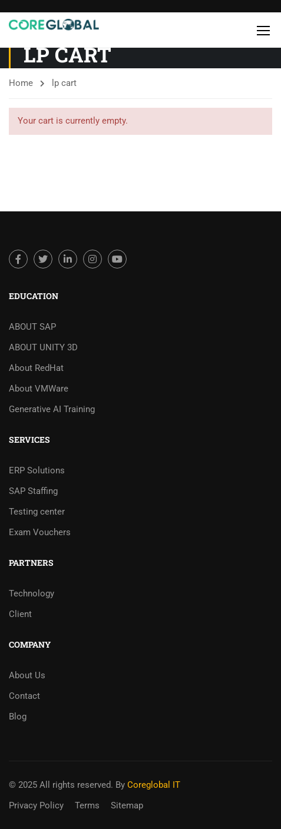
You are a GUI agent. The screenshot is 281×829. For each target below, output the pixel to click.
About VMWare (38, 388)
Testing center (37, 511)
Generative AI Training (52, 409)
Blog (18, 716)
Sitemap (127, 805)
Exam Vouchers (40, 532)
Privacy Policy (36, 805)
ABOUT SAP (32, 326)
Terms (87, 805)
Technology (31, 593)
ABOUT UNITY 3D (43, 347)
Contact (24, 696)
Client (20, 614)
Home (21, 83)
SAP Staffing (33, 491)
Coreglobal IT (152, 785)
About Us (27, 675)
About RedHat (36, 368)
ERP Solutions (37, 470)
